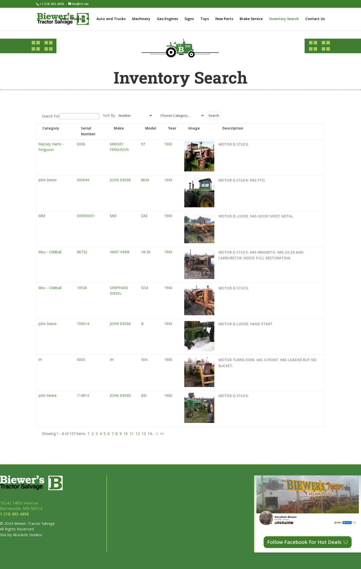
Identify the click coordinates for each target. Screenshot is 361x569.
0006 (81, 144)
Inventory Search (284, 19)
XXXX (81, 359)
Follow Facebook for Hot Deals (304, 542)
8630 (145, 179)
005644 (83, 179)
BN (143, 395)
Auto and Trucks (111, 19)
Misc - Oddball (49, 251)
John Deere (47, 179)
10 (126, 433)
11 (132, 433)
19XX (168, 144)
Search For (50, 116)
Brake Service (251, 19)
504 (144, 359)
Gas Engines (167, 19)
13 (144, 433)
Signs (189, 19)
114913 (83, 395)
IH (40, 359)
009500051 (86, 215)
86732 (82, 251)
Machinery (141, 19)
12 (138, 433)
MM (41, 215)
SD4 (144, 287)
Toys (204, 19)
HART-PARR (119, 251)
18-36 (145, 251)
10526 (82, 287)
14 (150, 433)
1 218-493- (15, 514)
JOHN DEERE (120, 179)
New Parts (224, 19)
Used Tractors (72, 19)
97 (143, 144)
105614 (83, 323)
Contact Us (315, 19)
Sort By (109, 115)
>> (162, 433)
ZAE (144, 215)
